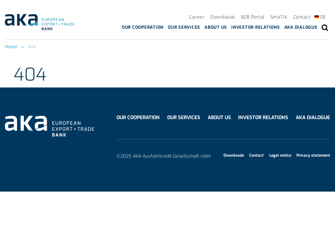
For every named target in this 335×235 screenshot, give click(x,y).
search (325, 28)
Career (196, 17)
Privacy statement (313, 155)
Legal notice (280, 155)
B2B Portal (253, 17)
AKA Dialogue (301, 27)
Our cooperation (143, 27)
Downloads (222, 17)
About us (215, 27)
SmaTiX (279, 17)
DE (323, 17)
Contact (302, 17)
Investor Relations (255, 27)
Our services (184, 27)
